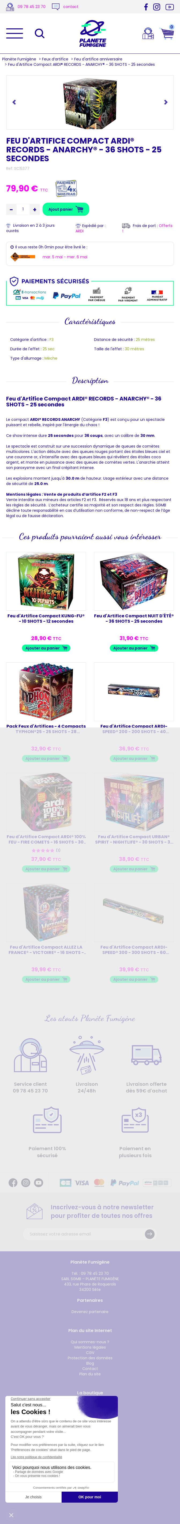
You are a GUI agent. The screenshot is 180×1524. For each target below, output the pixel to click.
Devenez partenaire (90, 1311)
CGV (90, 1352)
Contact (90, 1368)
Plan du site (90, 1374)
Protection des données (90, 1358)
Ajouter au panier (42, 648)
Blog (90, 1363)
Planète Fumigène (19, 59)
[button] (14, 102)
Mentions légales (90, 1347)
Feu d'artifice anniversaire (98, 59)
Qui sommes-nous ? (90, 1342)
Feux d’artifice (55, 59)
